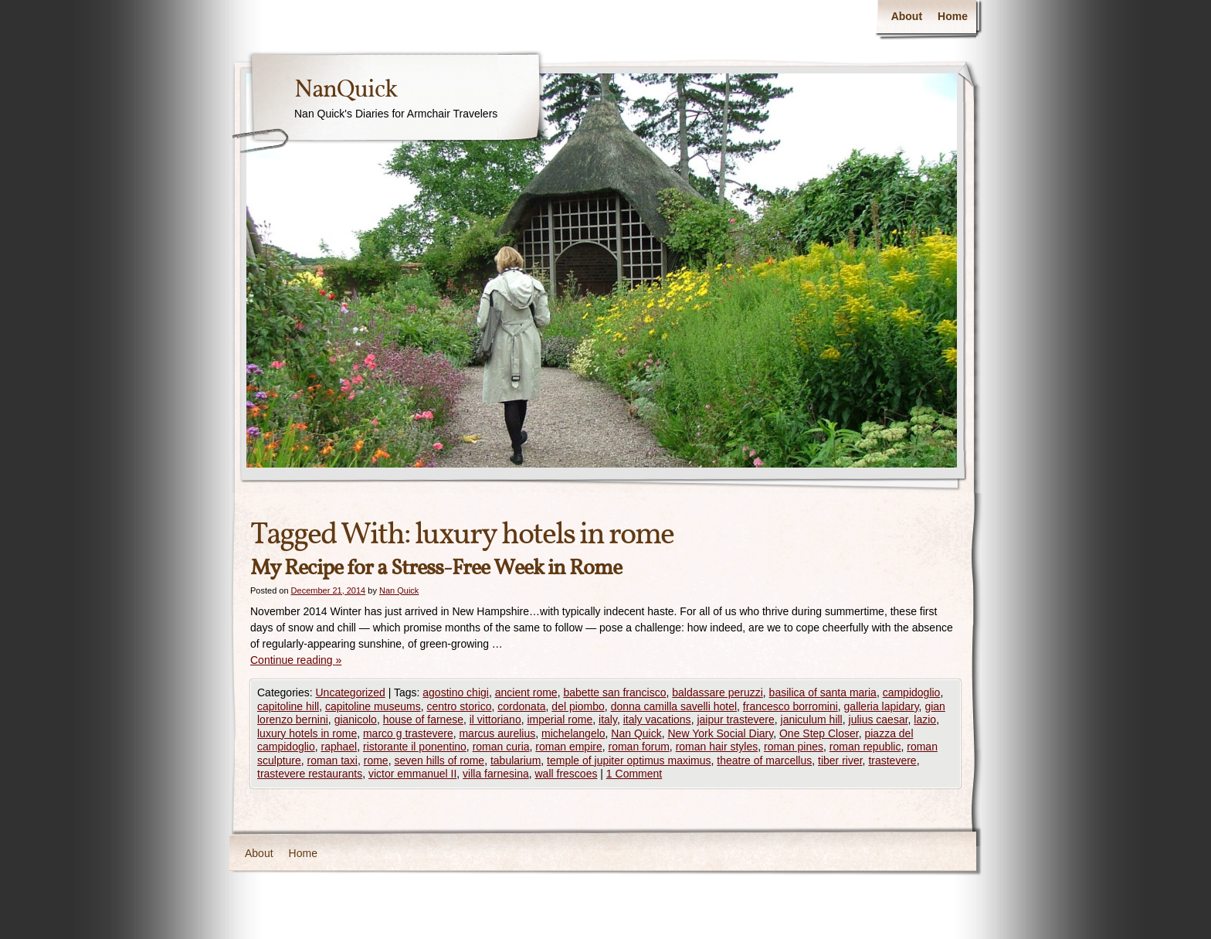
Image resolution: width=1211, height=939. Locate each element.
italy (608, 719)
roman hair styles (717, 746)
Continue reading (295, 660)
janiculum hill (812, 719)
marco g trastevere (408, 733)
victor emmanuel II (412, 773)
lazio (925, 719)
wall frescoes (566, 773)
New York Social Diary (720, 733)
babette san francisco (614, 692)
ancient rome (526, 692)
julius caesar (878, 719)
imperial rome (559, 719)
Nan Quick (399, 590)
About (906, 16)
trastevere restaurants (309, 773)
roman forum (639, 746)
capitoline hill (288, 706)
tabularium (515, 760)
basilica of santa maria (823, 692)
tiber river (840, 760)
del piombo (578, 706)
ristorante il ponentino (414, 746)
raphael (339, 746)
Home (953, 16)
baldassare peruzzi (717, 692)
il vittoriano (495, 719)
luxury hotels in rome (307, 733)
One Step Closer (819, 733)
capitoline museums (373, 706)
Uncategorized (350, 692)
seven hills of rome (439, 760)
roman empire (568, 746)
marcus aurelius (497, 733)
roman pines (793, 746)
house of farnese (423, 719)
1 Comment (634, 773)
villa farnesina (496, 773)
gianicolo (355, 719)
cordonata (521, 706)
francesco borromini (790, 706)
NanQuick (345, 90)
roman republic (865, 746)
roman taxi (332, 760)
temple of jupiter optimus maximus (629, 760)
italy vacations (657, 719)
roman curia (501, 746)
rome (376, 760)
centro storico (458, 706)
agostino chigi (455, 692)
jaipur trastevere (735, 719)
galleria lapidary (881, 706)
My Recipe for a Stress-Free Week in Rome (436, 568)
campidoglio (912, 692)
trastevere (892, 760)
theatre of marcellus (764, 760)
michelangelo (573, 733)
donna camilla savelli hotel (674, 706)
